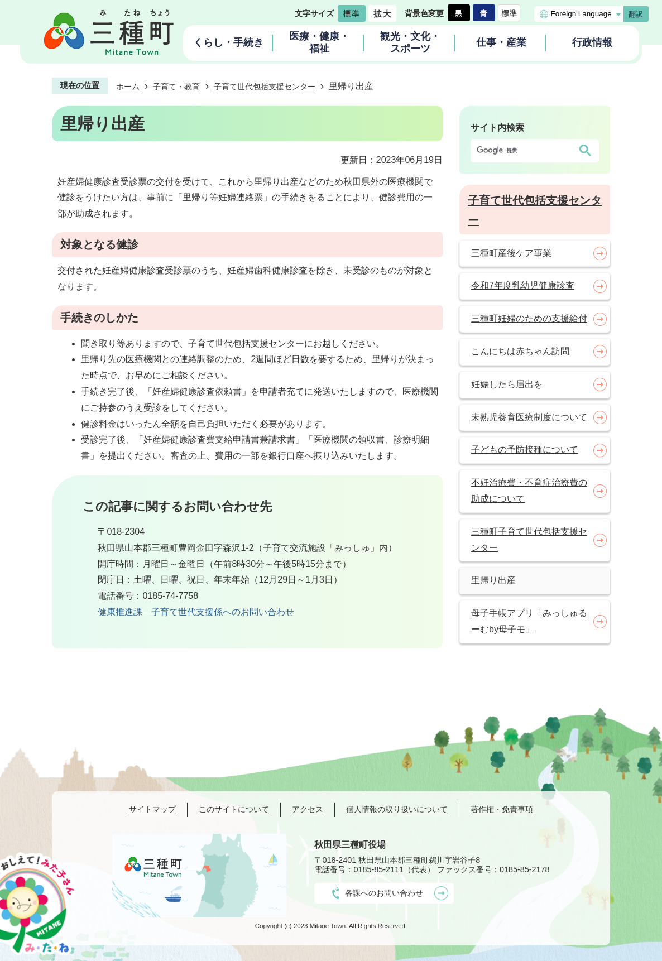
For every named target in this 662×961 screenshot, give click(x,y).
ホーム (128, 86)
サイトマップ (152, 809)
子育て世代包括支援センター (264, 86)
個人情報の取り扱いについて (397, 809)
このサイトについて (234, 809)
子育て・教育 (176, 86)
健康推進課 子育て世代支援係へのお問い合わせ (196, 612)
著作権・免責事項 (502, 809)
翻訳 (636, 14)
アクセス (307, 809)
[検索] (523, 151)
